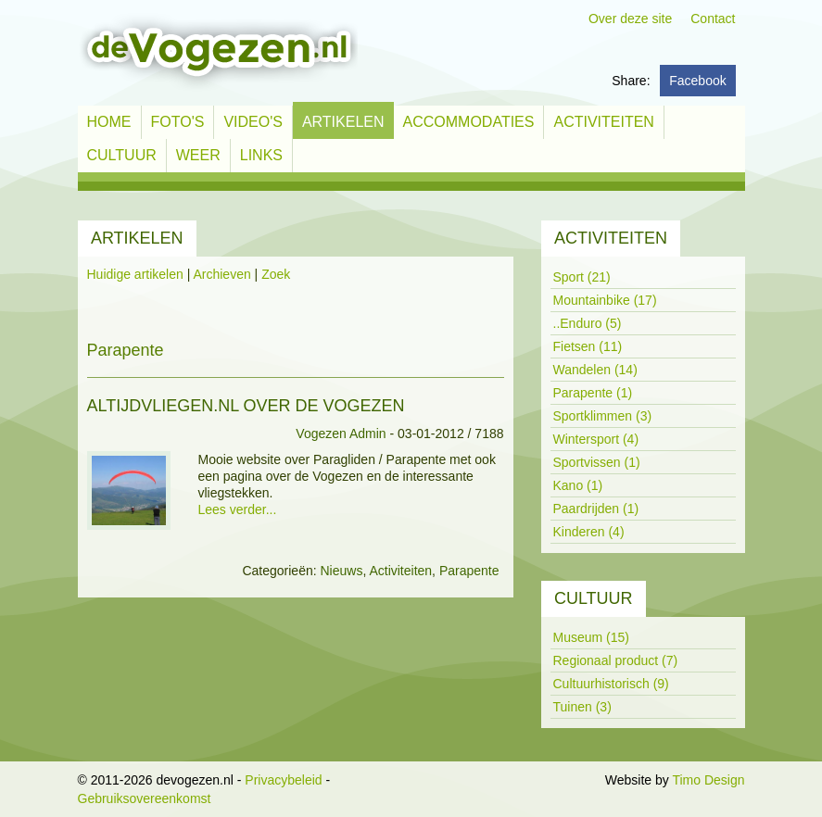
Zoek (275, 274)
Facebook (697, 80)
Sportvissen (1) (596, 462)
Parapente (469, 570)
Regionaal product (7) (615, 660)
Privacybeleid (283, 780)
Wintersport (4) (596, 439)
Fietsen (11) (588, 346)
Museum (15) (591, 637)
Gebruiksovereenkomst (144, 798)
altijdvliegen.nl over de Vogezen (246, 405)
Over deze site (630, 18)
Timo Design (708, 780)
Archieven (221, 274)
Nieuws (341, 570)
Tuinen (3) (582, 706)
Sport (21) (582, 277)
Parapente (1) (593, 392)
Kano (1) (578, 485)
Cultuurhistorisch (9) (611, 683)
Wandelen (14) (595, 369)
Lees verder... (237, 509)
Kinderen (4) (589, 531)
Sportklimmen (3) (602, 415)
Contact (712, 18)
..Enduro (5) (587, 323)
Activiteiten (400, 570)
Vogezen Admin (341, 433)
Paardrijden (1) (596, 508)
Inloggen (576, 780)
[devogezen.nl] (218, 51)
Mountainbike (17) (605, 300)
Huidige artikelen (135, 274)
